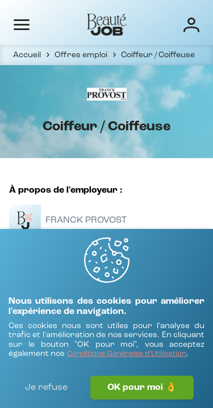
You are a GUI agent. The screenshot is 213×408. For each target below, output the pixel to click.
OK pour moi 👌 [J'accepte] (142, 387)
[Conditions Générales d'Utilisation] (126, 354)
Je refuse (46, 387)
